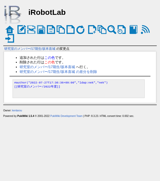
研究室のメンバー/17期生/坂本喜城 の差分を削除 (58, 72)
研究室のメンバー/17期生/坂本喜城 (29, 49)
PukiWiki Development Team (66, 116)
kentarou (17, 110)
